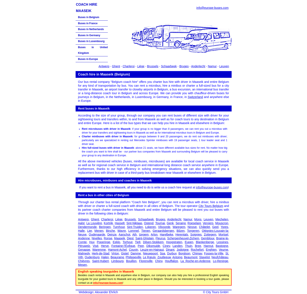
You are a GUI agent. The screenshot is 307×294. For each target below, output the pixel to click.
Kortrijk (108, 223)
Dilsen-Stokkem (153, 242)
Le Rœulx (149, 257)
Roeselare (194, 223)
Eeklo (116, 242)
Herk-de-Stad (100, 253)
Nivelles (97, 238)
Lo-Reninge (220, 261)
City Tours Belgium (211, 206)
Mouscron (221, 223)
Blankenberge (205, 242)
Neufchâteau (219, 257)
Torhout (127, 242)
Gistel (125, 253)
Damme (136, 253)
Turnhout (119, 227)
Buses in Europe (88, 59)
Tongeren (193, 230)
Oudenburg (92, 257)
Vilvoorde (164, 227)
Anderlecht (198, 66)
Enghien (211, 249)
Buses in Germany (89, 35)
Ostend (149, 223)
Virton (115, 253)
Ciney (166, 246)
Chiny (158, 261)
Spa (162, 253)
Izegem (144, 234)
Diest (130, 238)
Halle (81, 230)
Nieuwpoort (150, 253)
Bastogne (222, 246)
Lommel (133, 230)
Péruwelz (84, 246)
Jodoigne (183, 249)
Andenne (84, 238)
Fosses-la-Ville (213, 253)
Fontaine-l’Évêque (123, 246)
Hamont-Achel (117, 249)
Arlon (154, 234)
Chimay (197, 253)
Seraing (181, 223)
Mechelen (221, 219)
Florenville (146, 261)
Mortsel (223, 234)
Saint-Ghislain (144, 238)
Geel (215, 227)
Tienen (145, 230)
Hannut (208, 246)
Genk (170, 223)
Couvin (133, 249)
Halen (105, 257)
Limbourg (117, 261)
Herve (105, 246)
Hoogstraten (174, 242)
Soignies (196, 234)
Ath (134, 234)
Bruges (184, 66)
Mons (198, 219)
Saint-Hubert (100, 261)
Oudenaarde (97, 234)
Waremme (99, 249)
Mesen (82, 264)
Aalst (81, 223)
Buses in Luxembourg (91, 41)
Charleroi (129, 66)
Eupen (189, 242)
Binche (110, 230)
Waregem (179, 227)
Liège (140, 66)
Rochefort (197, 249)
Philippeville (133, 257)
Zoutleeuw (164, 257)
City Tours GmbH (217, 292)
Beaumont (191, 257)
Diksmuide (153, 246)
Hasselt (120, 223)
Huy (91, 242)
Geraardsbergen (163, 230)
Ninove (192, 227)
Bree (198, 246)
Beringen (105, 227)
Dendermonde (87, 227)
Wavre (121, 230)
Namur (212, 66)
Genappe (84, 249)
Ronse (108, 238)
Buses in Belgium (88, 17)
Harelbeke (166, 234)
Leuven (224, 66)
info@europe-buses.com (212, 7)
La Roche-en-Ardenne (195, 261)
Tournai (160, 223)
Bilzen (181, 230)
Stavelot (204, 257)
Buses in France (88, 23)
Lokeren (150, 227)
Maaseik (119, 238)
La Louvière (94, 223)
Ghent (116, 66)
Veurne (223, 249)
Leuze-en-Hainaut (152, 249)
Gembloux (207, 238)
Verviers (208, 223)
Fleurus (161, 238)
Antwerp (104, 66)
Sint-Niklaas (134, 223)
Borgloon (184, 253)
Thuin (188, 246)
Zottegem (210, 234)
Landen (178, 246)
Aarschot (124, 234)
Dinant (170, 249)
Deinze (112, 234)
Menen (99, 230)
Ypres (224, 227)
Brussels (152, 66)
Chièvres (84, 261)
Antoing (177, 257)
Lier (89, 230)
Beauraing (117, 257)
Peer (141, 246)
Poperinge (103, 242)
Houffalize (171, 261)
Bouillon (131, 261)
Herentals (181, 234)
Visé (95, 246)
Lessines (222, 242)
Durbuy (171, 253)
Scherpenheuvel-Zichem (183, 238)
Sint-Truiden (135, 227)
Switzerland (195, 97)
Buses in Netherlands (91, 29)
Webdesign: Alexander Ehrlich (98, 292)
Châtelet (204, 227)
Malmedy (84, 253)
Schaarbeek (169, 66)
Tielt (137, 242)
